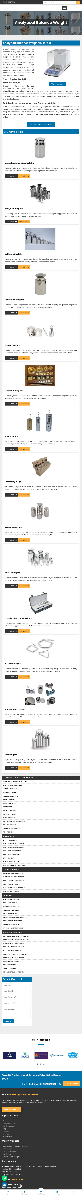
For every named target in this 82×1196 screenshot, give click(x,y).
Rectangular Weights (11, 891)
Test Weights (11, 755)
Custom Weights (12, 345)
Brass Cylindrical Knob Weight (14, 847)
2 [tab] (40, 1064)
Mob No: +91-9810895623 (11, 1172)
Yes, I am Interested (41, 124)
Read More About (11, 1110)
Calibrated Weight (13, 254)
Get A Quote (57, 84)
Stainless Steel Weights (12, 932)
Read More (11, 176)
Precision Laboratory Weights (18, 618)
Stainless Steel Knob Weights (13, 972)
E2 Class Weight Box (10, 914)
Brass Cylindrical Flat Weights (14, 844)
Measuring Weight (13, 527)
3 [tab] (44, 1064)
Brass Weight (8, 836)
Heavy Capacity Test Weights (13, 880)
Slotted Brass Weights (11, 862)
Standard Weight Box (11, 924)
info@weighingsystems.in (12, 1174)
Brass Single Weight (10, 858)
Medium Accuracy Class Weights (15, 954)
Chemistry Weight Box (11, 910)
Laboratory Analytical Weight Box (15, 917)
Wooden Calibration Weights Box (15, 928)
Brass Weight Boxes (10, 903)
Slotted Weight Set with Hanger (14, 865)
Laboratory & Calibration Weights (18, 778)
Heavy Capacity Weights (12, 884)
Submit (8, 1021)
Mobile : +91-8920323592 (11, 1169)
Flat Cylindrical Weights (12, 950)
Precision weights (13, 664)
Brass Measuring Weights (12, 854)
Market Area (7, 1136)
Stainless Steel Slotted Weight (14, 958)
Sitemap (5, 1134)
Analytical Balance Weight (12, 785)
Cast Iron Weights (11, 869)
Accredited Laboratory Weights (19, 163)
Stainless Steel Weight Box (12, 921)
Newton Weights (12, 573)
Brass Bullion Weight (10, 840)
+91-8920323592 (10, 2)
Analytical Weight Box (11, 899)
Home (4, 1121)
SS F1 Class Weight (9, 965)
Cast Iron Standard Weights (13, 877)
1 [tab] (37, 1064)
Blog (4, 1129)
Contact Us (6, 1131)
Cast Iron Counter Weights (13, 873)
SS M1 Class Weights (10, 968)
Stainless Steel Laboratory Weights (16, 940)
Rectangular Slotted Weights (14, 888)
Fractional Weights (14, 391)
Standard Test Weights (15, 709)
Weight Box (8, 895)
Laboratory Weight (13, 482)
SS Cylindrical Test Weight (12, 961)
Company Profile (8, 1123)
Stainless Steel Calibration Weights (16, 936)
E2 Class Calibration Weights (13, 947)
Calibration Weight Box (11, 906)
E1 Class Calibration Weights (13, 943)
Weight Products (8, 1126)
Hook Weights (11, 436)
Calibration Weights (14, 299)
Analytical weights (14, 208)
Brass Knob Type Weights (12, 851)
